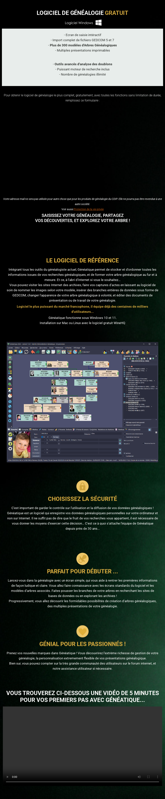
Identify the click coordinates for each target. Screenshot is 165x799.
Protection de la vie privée (89, 209)
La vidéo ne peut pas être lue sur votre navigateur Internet (82, 746)
